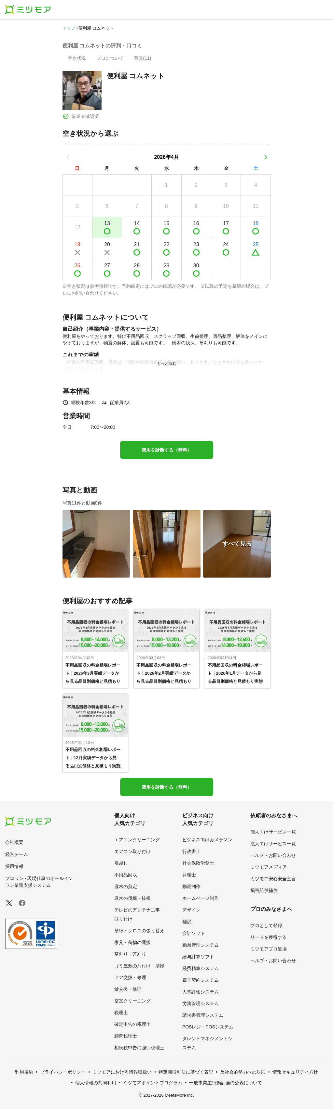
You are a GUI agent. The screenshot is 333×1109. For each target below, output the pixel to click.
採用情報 (14, 866)
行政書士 (191, 851)
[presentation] (76, 59)
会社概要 (14, 842)
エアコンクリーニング (137, 839)
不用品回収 (125, 874)
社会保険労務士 (198, 863)
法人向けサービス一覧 (273, 843)
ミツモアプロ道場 (268, 948)
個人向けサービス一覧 (273, 832)
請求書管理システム (202, 1015)
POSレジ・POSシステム (207, 1026)
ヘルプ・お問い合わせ (273, 855)
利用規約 (24, 1072)
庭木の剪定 (125, 886)
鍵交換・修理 (128, 989)
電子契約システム (200, 980)
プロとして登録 (266, 925)
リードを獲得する (268, 937)
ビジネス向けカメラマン (207, 839)
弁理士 (189, 874)
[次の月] (265, 157)
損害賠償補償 (264, 890)
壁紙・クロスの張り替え (139, 930)
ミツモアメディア (268, 867)
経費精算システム (200, 968)
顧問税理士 (125, 1036)
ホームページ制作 (200, 898)
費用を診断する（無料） (167, 450)
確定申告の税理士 (132, 1024)
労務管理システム (200, 1003)
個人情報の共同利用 (95, 1082)
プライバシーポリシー (63, 1072)
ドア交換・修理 (130, 977)
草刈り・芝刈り (130, 954)
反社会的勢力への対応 (243, 1072)
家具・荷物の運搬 (132, 942)
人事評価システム (200, 991)
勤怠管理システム (200, 945)
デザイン (191, 909)
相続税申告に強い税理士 (139, 1047)
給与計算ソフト (198, 956)
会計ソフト (193, 933)
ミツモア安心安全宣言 (273, 878)
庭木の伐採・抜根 (132, 898)
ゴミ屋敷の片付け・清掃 (139, 965)
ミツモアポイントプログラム (152, 1082)
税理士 (121, 1012)
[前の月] (67, 157)
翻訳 (186, 921)
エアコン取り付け (132, 851)
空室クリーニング (132, 1000)
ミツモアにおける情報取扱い (122, 1072)
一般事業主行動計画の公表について (225, 1082)
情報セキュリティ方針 (295, 1072)
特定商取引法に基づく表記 (186, 1072)
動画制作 (191, 886)
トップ (68, 28)
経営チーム (16, 854)
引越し (121, 863)
